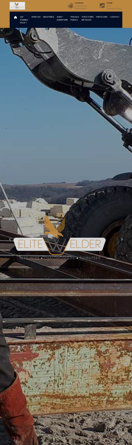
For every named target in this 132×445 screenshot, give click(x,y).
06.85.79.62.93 (81, 8)
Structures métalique (88, 18)
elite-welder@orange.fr (114, 7)
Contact (114, 16)
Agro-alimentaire (62, 18)
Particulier (101, 16)
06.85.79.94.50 (81, 6)
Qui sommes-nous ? (24, 19)
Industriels (48, 16)
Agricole (36, 16)
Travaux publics (74, 18)
